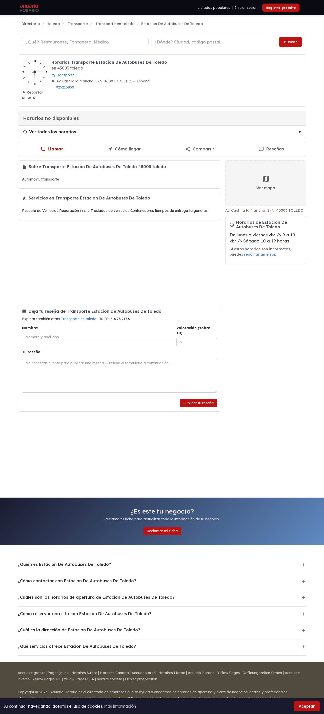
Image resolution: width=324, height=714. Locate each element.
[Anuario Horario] (28, 7)
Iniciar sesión (246, 7)
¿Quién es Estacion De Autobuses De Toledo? (64, 564)
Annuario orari (144, 673)
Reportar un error (32, 95)
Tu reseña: (32, 352)
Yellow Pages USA (79, 679)
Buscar (290, 42)
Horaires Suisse (84, 673)
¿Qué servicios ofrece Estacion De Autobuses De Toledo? (77, 646)
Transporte (62, 75)
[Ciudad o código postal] (214, 42)
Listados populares (213, 7)
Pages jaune (58, 673)
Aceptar (307, 706)
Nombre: (30, 328)
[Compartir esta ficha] (199, 149)
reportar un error (259, 254)
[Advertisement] (119, 262)
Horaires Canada (114, 673)
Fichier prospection (141, 679)
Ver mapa (265, 182)
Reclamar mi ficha (162, 531)
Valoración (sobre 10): (193, 330)
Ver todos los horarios (49, 131)
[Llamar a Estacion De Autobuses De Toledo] (51, 149)
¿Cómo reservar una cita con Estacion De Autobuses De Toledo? (84, 613)
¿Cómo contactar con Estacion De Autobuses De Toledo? (77, 580)
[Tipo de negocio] (85, 42)
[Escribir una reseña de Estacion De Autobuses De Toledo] (271, 149)
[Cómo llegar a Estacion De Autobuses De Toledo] (124, 149)
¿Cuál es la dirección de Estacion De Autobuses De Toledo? (79, 629)
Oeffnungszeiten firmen (262, 673)
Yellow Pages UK (46, 679)
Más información (120, 706)
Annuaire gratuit (31, 673)
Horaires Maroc (171, 673)
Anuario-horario (201, 673)
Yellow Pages (228, 673)
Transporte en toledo (79, 319)
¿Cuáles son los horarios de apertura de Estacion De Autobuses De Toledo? (96, 597)
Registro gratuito (281, 8)
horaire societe (109, 679)
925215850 (65, 87)
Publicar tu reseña (198, 403)
